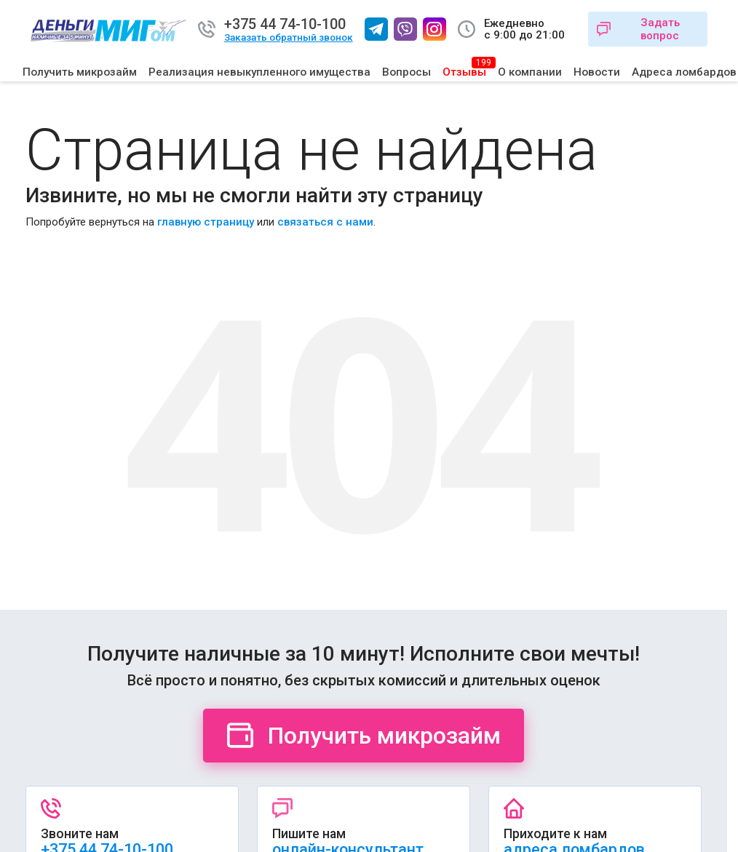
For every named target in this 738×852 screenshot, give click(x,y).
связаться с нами (325, 221)
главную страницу (205, 221)
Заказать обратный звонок (288, 37)
